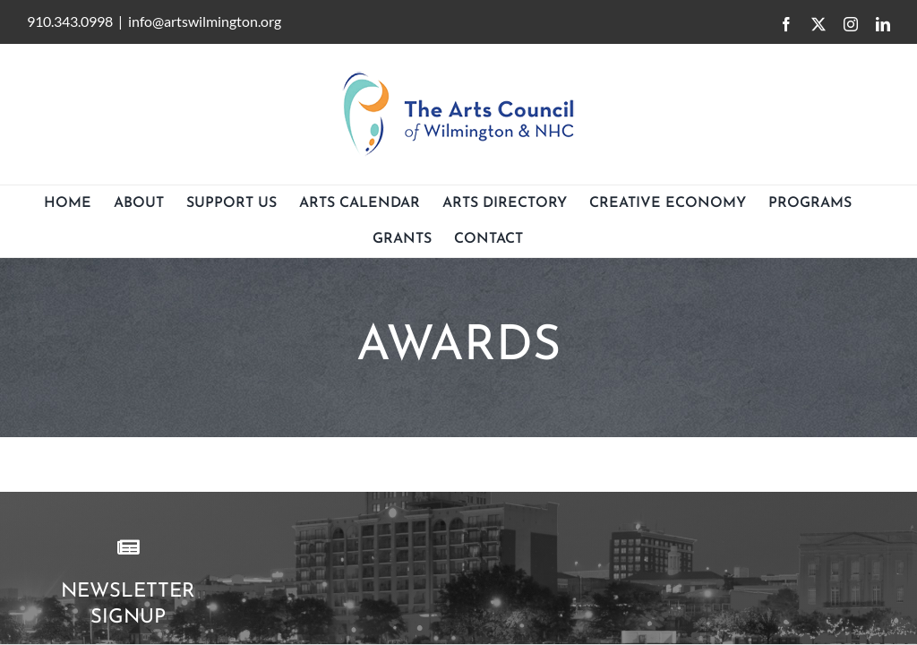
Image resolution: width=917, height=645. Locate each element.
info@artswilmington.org (204, 21)
